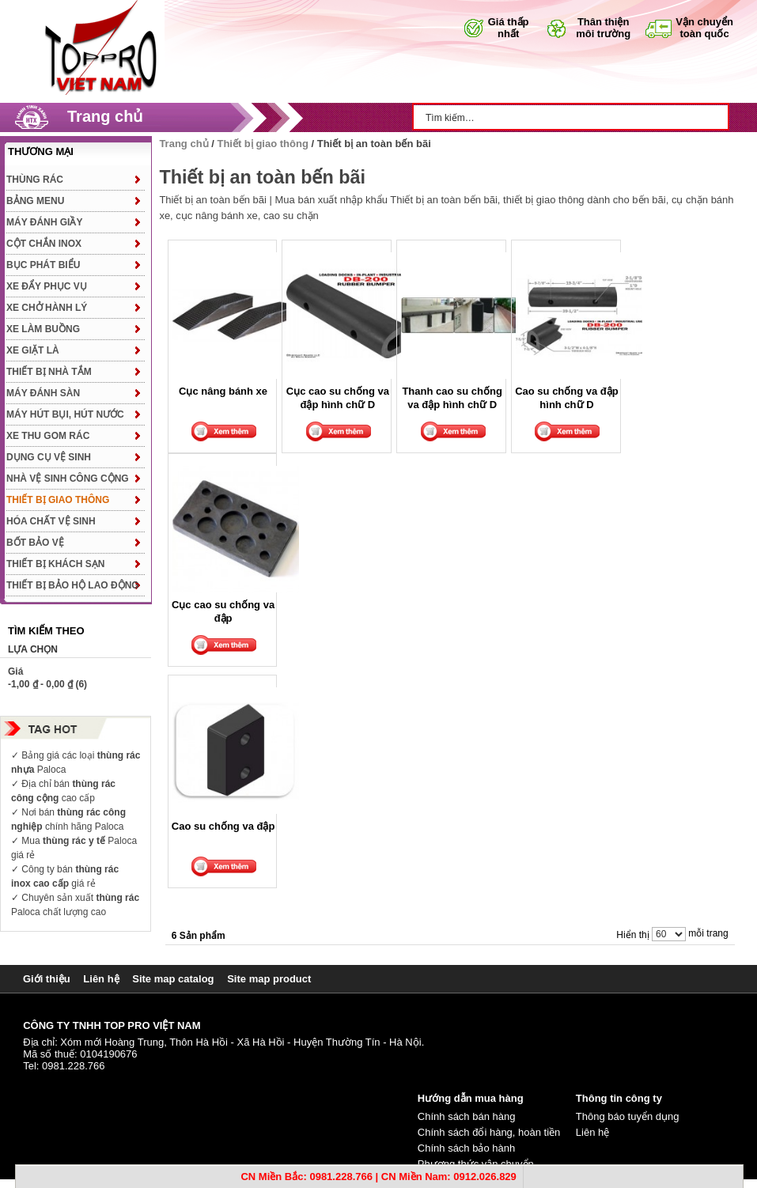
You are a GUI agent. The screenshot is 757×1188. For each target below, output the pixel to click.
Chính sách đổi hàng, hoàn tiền (489, 1132)
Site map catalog (173, 979)
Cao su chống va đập (223, 826)
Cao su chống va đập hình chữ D (567, 397)
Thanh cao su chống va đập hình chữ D (452, 397)
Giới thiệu (46, 979)
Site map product (269, 979)
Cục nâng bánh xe (223, 391)
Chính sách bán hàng (467, 1116)
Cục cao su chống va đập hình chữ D (337, 397)
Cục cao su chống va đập (223, 611)
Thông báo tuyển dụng (627, 1116)
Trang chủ (104, 116)
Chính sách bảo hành (466, 1148)
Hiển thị (632, 934)
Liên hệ (101, 979)
